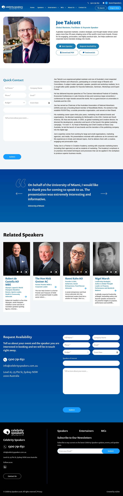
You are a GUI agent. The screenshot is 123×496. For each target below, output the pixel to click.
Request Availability (88, 46)
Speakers (62, 431)
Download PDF (67, 52)
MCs (103, 431)
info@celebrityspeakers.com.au (20, 365)
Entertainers (86, 431)
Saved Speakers (113, 3)
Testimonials (89, 52)
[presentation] (19, 148)
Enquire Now (114, 8)
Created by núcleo (113, 491)
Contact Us (12, 476)
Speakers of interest (70, 358)
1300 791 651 (94, 3)
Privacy (39, 491)
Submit (12, 157)
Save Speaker (67, 46)
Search (101, 8)
